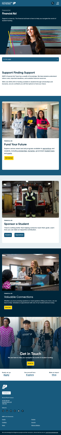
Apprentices (19, 235)
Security (33, 422)
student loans (50, 151)
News (3, 425)
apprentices (47, 148)
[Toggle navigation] (57, 3)
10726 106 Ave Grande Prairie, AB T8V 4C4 (7, 402)
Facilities (4, 422)
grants (9, 153)
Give (54, 375)
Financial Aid (6, 10)
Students (8, 235)
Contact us (6, 393)
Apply (6, 375)
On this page (7, 59)
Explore (30, 375)
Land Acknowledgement (51, 432)
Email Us (30, 363)
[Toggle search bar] (52, 3)
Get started (9, 158)
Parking (33, 419)
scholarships (22, 151)
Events (4, 419)
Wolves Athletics (35, 425)
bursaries (31, 151)
